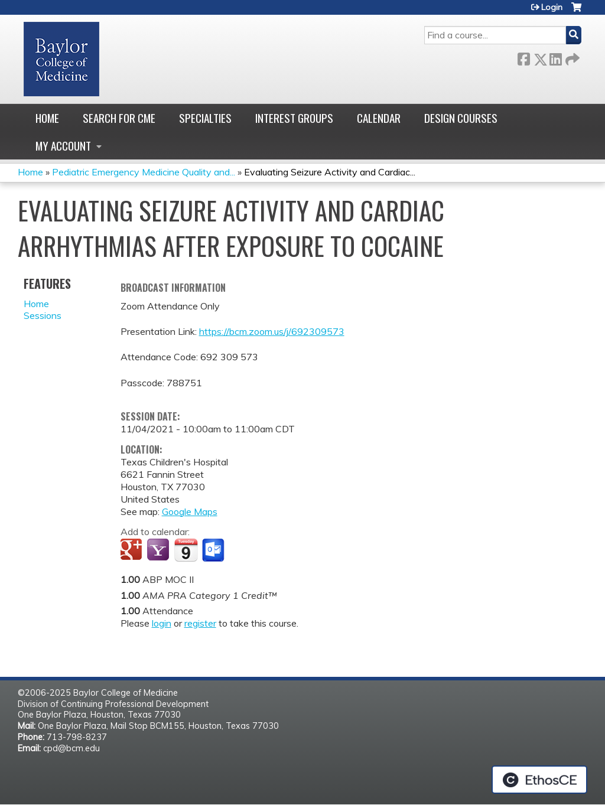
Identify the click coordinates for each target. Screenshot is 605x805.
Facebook (523, 57)
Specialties (205, 117)
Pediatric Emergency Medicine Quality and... (143, 172)
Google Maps (189, 511)
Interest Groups (294, 117)
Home (47, 117)
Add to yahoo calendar (159, 550)
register (200, 623)
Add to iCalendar (186, 550)
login (161, 623)
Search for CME (119, 117)
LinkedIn (555, 57)
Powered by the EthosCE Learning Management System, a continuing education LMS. (539, 779)
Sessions (42, 315)
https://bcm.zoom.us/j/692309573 (271, 331)
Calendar (379, 117)
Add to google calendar (133, 550)
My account (63, 145)
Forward (571, 57)
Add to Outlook (214, 550)
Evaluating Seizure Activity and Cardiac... (329, 172)
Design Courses (460, 117)
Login (551, 7)
